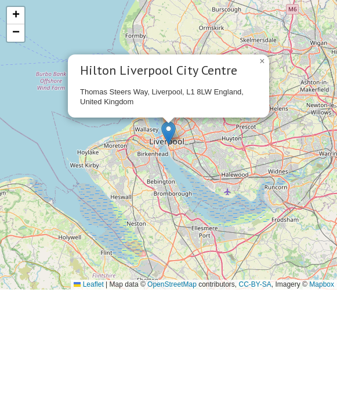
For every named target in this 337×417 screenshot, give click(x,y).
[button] (168, 133)
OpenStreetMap (172, 284)
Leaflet (88, 284)
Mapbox (321, 284)
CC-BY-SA (255, 284)
